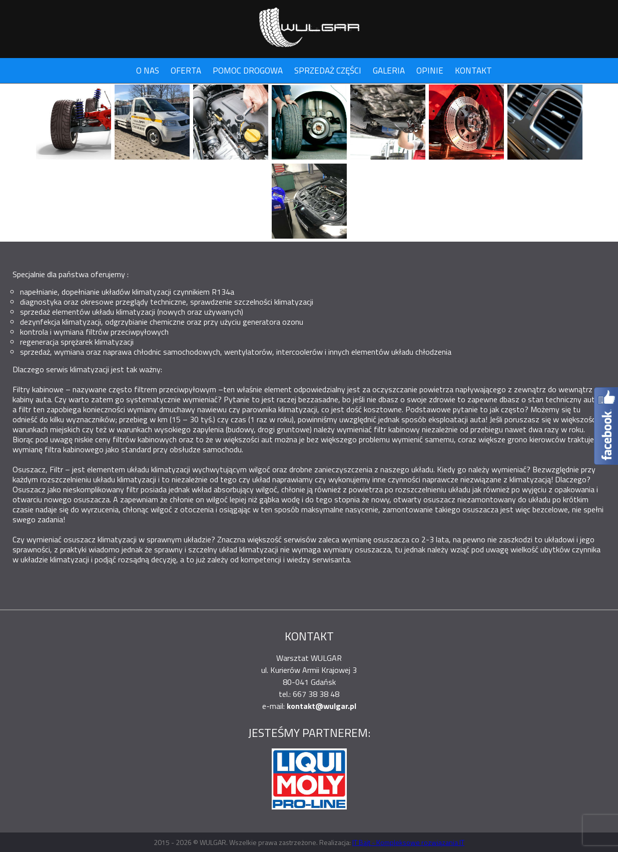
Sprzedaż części (327, 70)
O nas (147, 70)
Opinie (429, 70)
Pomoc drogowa (248, 70)
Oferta (186, 70)
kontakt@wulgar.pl (321, 706)
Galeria (389, 70)
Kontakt (473, 70)
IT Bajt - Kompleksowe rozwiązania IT (408, 842)
